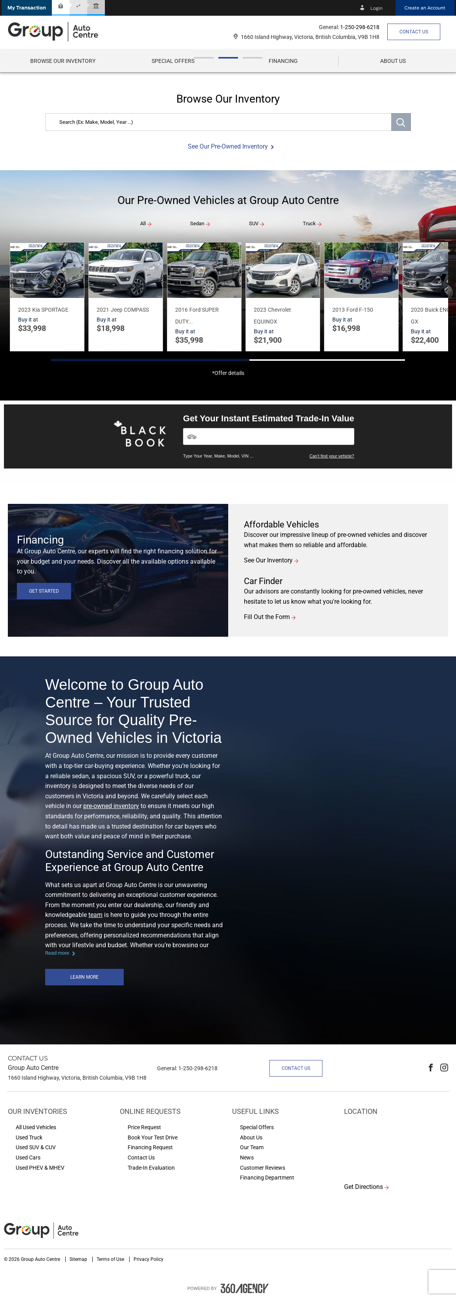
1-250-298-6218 (359, 27)
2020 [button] (417, 310)
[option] (228, 72)
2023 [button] (24, 310)
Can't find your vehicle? (331, 456)
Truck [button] (309, 223)
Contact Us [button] (413, 32)
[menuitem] (63, 61)
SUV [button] (253, 223)
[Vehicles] (268, 436)
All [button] (143, 223)
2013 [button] (338, 310)
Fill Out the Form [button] (267, 617)
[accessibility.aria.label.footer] (245, 1288)
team (95, 915)
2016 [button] (181, 310)
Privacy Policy (148, 1259)
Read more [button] (57, 953)
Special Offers (173, 61)
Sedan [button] (197, 223)
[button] (27, 8)
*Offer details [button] (228, 373)
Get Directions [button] (363, 1187)
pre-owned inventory (111, 806)
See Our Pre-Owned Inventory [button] (228, 146)
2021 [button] (103, 310)
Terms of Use (111, 1259)
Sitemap (79, 1259)
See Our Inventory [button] (268, 560)
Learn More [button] (84, 977)
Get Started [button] (44, 591)
